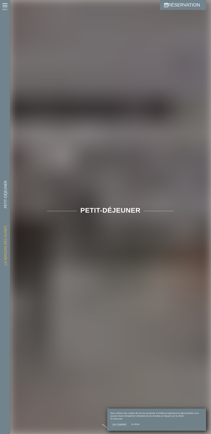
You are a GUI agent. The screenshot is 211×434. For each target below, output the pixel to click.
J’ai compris (119, 424)
